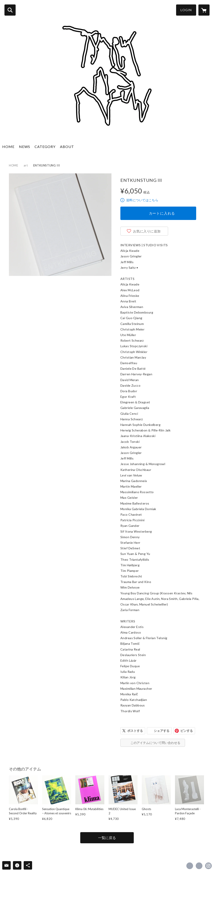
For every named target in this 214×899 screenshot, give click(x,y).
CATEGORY (45, 146)
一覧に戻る (107, 837)
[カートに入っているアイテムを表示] (204, 10)
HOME (8, 146)
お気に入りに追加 (147, 231)
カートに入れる (162, 213)
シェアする (161, 731)
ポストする (135, 731)
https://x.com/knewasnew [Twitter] (199, 865)
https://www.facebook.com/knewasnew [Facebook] (189, 865)
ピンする (186, 731)
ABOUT (67, 146)
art (26, 165)
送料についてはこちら (142, 200)
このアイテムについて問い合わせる (155, 743)
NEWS (24, 146)
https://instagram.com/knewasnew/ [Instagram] (208, 865)
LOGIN (186, 10)
